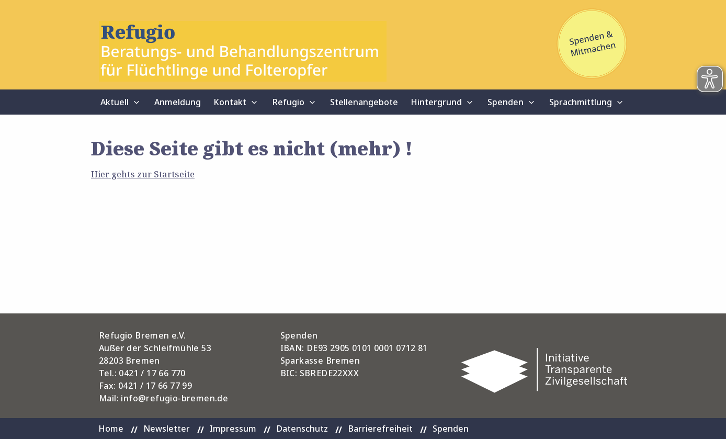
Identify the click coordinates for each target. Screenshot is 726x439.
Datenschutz (302, 428)
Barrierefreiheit (380, 428)
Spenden (505, 102)
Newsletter (166, 428)
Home (110, 428)
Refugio (288, 102)
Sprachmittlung (580, 102)
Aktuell (114, 102)
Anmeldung (177, 102)
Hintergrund (436, 102)
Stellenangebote (364, 102)
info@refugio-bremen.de (174, 398)
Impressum (233, 428)
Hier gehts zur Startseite (143, 174)
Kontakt (229, 102)
